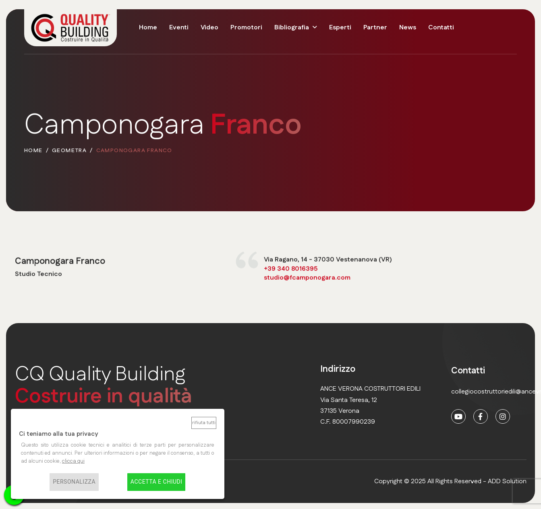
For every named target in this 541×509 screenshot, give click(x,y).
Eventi (179, 27)
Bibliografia (291, 27)
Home (148, 27)
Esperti (340, 27)
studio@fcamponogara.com (307, 278)
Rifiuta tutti (204, 422)
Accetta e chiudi (156, 482)
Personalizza (74, 482)
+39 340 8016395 (290, 269)
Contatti (441, 27)
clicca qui (73, 461)
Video (209, 27)
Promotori (246, 27)
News (407, 27)
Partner (375, 27)
